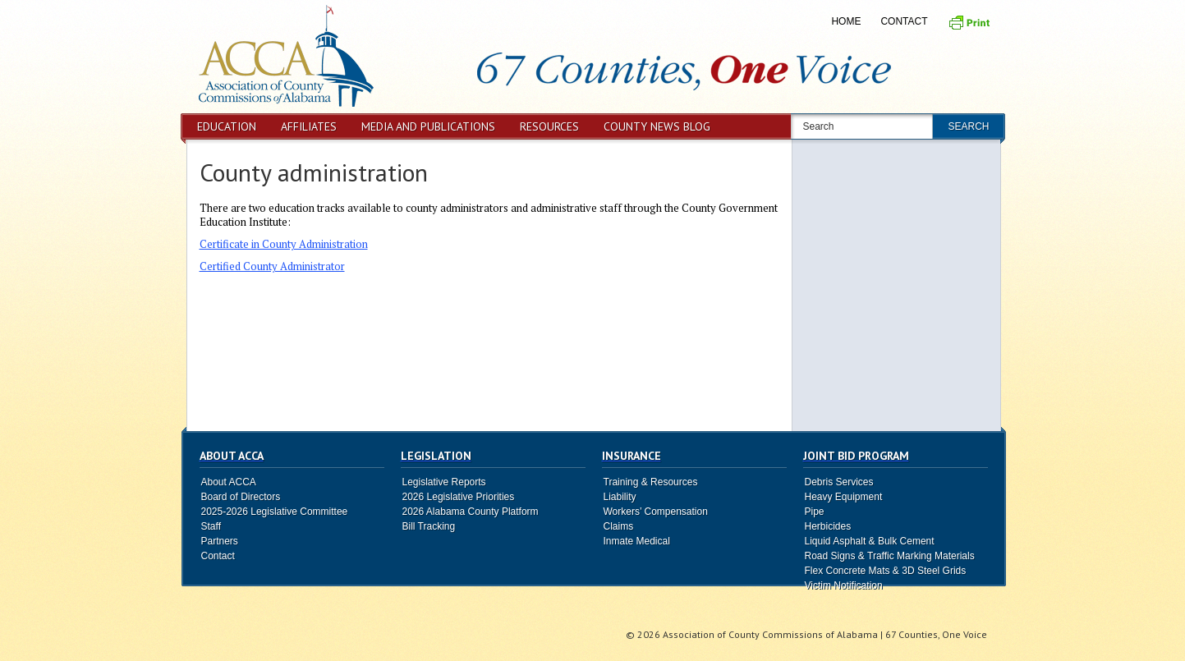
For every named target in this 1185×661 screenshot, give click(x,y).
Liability (620, 497)
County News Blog (657, 126)
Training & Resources (651, 482)
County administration (314, 172)
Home (846, 21)
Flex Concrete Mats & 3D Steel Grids (886, 570)
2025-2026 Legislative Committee (274, 511)
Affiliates (309, 126)
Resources (549, 126)
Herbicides (828, 526)
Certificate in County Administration (284, 243)
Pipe (814, 511)
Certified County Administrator (272, 266)
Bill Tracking (429, 526)
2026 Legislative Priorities (458, 497)
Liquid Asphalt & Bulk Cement (870, 541)
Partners (219, 541)
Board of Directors (241, 497)
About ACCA (228, 482)
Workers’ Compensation (656, 511)
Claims (619, 526)
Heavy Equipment (844, 497)
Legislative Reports (444, 482)
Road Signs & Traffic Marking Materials (890, 556)
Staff (211, 526)
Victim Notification (844, 585)
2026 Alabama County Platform (470, 511)
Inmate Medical (637, 541)
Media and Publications (428, 126)
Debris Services (839, 482)
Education (226, 126)
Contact (903, 21)
